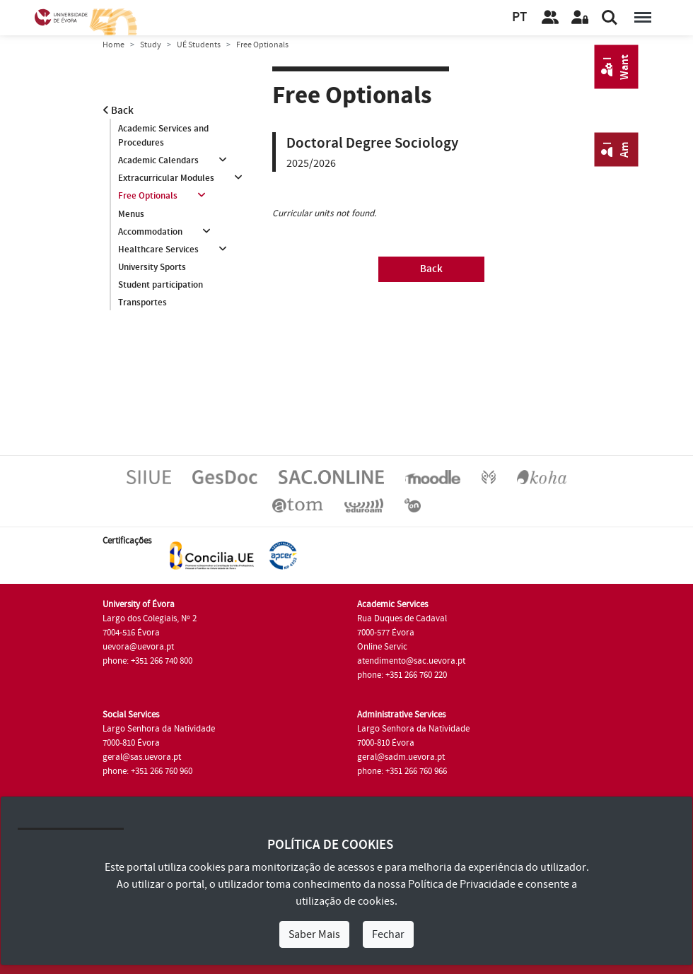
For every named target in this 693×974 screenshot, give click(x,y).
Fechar (388, 934)
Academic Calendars (158, 160)
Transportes (142, 302)
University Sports (152, 267)
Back (118, 110)
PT (519, 17)
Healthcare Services (158, 249)
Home (113, 45)
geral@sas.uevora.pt (142, 757)
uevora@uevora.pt (138, 646)
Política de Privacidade (462, 884)
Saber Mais (314, 934)
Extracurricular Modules (166, 178)
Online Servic (382, 646)
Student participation (160, 284)
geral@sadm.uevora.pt (401, 757)
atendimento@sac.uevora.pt (411, 661)
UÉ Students (199, 45)
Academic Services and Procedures (163, 135)
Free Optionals (147, 195)
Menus (131, 214)
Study (150, 45)
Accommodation (150, 231)
